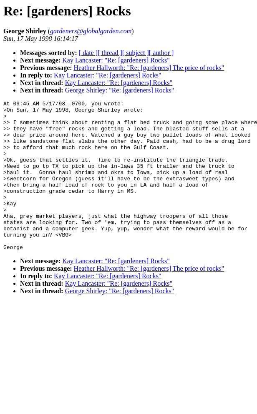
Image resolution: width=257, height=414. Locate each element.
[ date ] (88, 52)
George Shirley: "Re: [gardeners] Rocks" (119, 90)
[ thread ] (110, 52)
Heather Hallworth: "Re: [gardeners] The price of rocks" (149, 67)
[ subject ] (135, 52)
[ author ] (161, 52)
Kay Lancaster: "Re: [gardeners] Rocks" (115, 60)
